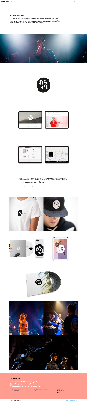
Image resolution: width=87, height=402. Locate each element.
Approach (64, 1)
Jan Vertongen (5, 2)
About (58, 1)
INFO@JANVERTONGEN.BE (40, 389)
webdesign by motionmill (71, 401)
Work (70, 1)
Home (53, 1)
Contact (75, 1)
